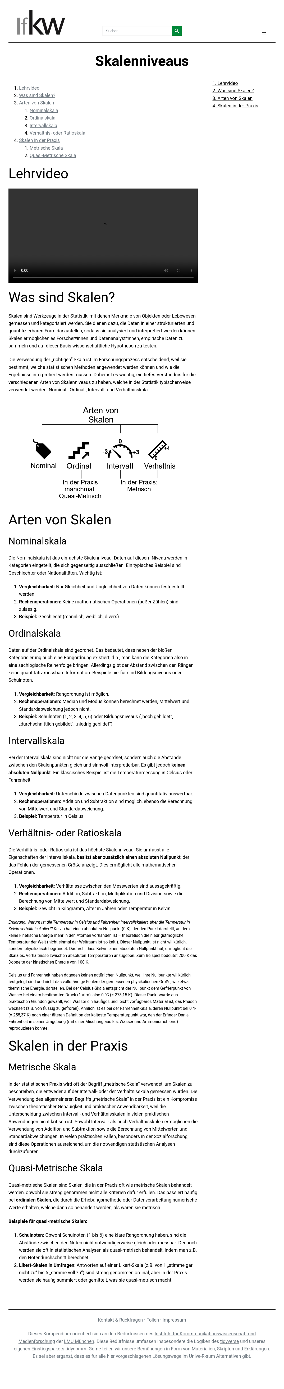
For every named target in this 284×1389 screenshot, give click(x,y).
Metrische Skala (46, 148)
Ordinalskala (43, 118)
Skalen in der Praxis (39, 140)
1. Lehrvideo (225, 83)
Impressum (174, 1320)
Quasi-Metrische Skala (53, 155)
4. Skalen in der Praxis (235, 105)
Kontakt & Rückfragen (120, 1320)
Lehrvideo (29, 88)
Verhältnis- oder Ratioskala (57, 133)
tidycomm (76, 1348)
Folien (152, 1320)
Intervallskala (43, 125)
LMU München (79, 1341)
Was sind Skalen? (37, 95)
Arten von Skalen (36, 103)
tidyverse (229, 1341)
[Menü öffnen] (264, 32)
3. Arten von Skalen (233, 98)
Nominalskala (44, 110)
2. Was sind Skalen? (233, 90)
